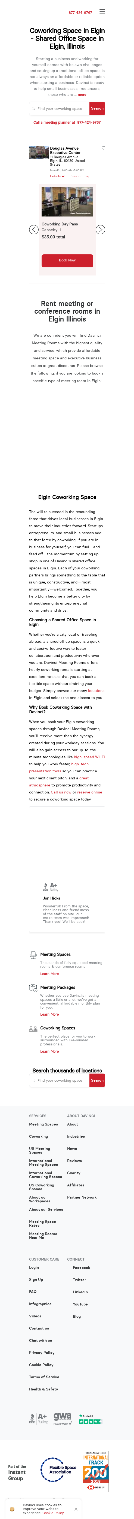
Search (97, 108)
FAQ (32, 1292)
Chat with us (40, 1340)
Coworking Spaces (57, 1028)
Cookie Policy (41, 1365)
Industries (76, 1136)
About (72, 1124)
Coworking (38, 1136)
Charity (73, 1173)
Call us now (61, 792)
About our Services (46, 1210)
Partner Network (81, 1197)
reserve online (89, 792)
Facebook (78, 1267)
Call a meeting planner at (67, 122)
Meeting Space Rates (42, 1224)
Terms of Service (44, 1377)
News (72, 1149)
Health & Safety (43, 1389)
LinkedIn (77, 1292)
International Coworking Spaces (45, 1175)
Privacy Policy (42, 1353)
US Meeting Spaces (39, 1151)
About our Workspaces (39, 1199)
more (82, 95)
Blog (74, 1316)
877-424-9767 (80, 13)
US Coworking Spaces (41, 1187)
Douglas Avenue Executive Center (65, 150)
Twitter (76, 1280)
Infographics (40, 1304)
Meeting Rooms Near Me (43, 1236)
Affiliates (75, 1185)
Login (34, 1267)
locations (96, 690)
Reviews (74, 1161)
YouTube (77, 1304)
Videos (35, 1316)
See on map (80, 176)
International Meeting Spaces (43, 1163)
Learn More (49, 974)
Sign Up (36, 1280)
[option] (67, 229)
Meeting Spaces (55, 954)
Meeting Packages (57, 987)
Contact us (39, 1328)
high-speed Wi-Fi (89, 756)
